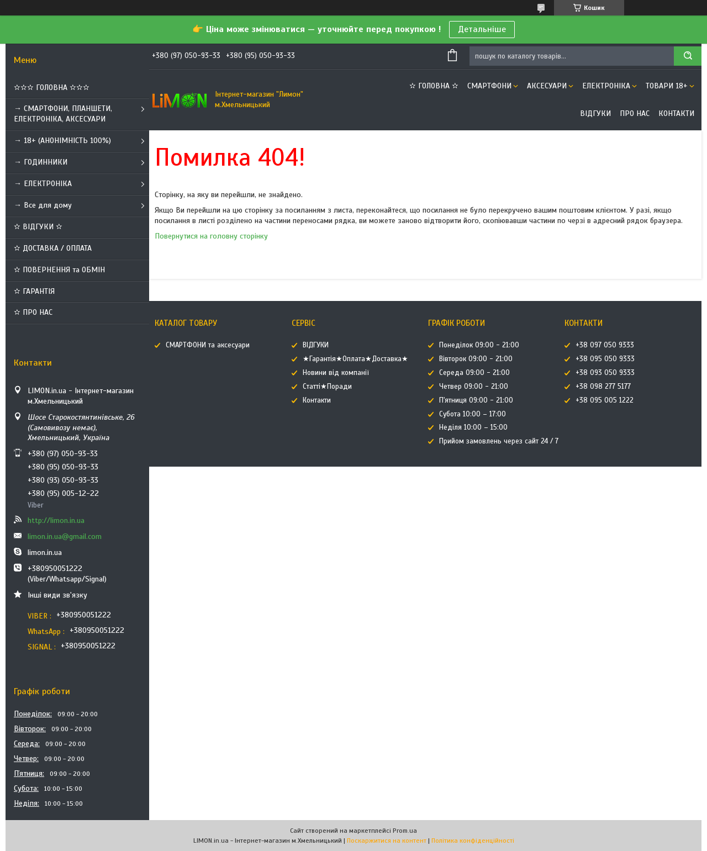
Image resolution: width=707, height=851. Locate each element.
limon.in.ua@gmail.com (65, 536)
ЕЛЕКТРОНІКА (606, 86)
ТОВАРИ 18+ (667, 86)
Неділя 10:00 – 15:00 (473, 427)
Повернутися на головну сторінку (211, 236)
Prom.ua (405, 830)
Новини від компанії (336, 372)
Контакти (676, 113)
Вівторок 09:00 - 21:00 (476, 359)
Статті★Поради (327, 386)
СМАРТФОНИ (489, 86)
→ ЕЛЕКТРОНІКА (43, 183)
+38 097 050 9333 (605, 345)
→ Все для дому (43, 205)
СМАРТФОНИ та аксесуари (208, 345)
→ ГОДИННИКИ (40, 162)
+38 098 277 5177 (603, 386)
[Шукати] (687, 56)
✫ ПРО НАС (33, 312)
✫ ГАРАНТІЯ (34, 291)
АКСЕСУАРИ (547, 86)
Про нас (635, 113)
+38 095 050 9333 (605, 359)
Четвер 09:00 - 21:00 (473, 386)
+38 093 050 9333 (605, 372)
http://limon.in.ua (56, 520)
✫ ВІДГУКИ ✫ (38, 226)
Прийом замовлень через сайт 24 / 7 (498, 441)
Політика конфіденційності (472, 840)
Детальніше (482, 29)
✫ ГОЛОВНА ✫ (433, 86)
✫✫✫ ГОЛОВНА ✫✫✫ (51, 87)
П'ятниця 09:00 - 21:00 (476, 400)
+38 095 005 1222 (605, 400)
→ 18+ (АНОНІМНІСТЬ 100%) (62, 140)
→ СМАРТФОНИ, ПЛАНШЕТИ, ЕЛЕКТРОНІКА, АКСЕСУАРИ (63, 114)
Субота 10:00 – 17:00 (472, 414)
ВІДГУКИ (595, 113)
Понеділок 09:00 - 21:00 (479, 345)
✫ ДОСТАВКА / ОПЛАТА (53, 248)
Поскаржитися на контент (386, 840)
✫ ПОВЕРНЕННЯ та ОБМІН (59, 269)
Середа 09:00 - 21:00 (474, 372)
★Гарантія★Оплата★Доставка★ (355, 359)
